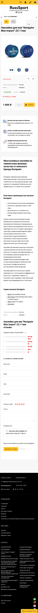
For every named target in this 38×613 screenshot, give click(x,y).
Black (9, 294)
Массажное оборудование (8, 589)
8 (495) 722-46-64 (6, 478)
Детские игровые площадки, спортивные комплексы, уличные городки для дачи (9, 562)
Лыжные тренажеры (25, 578)
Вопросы (3, 513)
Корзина (3, 530)
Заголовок (7, 394)
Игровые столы (5, 587)
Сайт (5, 384)
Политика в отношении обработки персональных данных (17, 519)
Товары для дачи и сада (27, 558)
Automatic (11, 304)
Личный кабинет (6, 533)
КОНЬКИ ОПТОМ (6, 547)
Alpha (9, 302)
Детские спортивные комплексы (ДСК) (26, 555)
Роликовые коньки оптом (27, 573)
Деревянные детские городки (9, 558)
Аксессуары (23, 583)
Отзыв (5, 409)
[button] (29, 611)
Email (5, 374)
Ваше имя (7, 364)
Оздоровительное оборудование (25, 586)
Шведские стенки (6, 556)
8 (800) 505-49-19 (21, 478)
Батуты (3, 584)
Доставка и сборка (6, 511)
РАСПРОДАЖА (5, 549)
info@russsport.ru (6, 485)
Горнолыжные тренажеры (27, 565)
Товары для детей (25, 570)
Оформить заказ (6, 535)
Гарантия (3, 506)
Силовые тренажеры (26, 547)
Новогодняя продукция (26, 567)
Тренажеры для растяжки (27, 552)
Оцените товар (8, 404)
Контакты (4, 516)
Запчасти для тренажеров (27, 575)
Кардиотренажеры (25, 549)
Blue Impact (11, 297)
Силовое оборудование (26, 580)
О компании (4, 503)
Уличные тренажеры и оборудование (7, 577)
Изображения (8, 426)
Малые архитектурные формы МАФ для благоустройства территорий (9, 572)
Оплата (3, 508)
